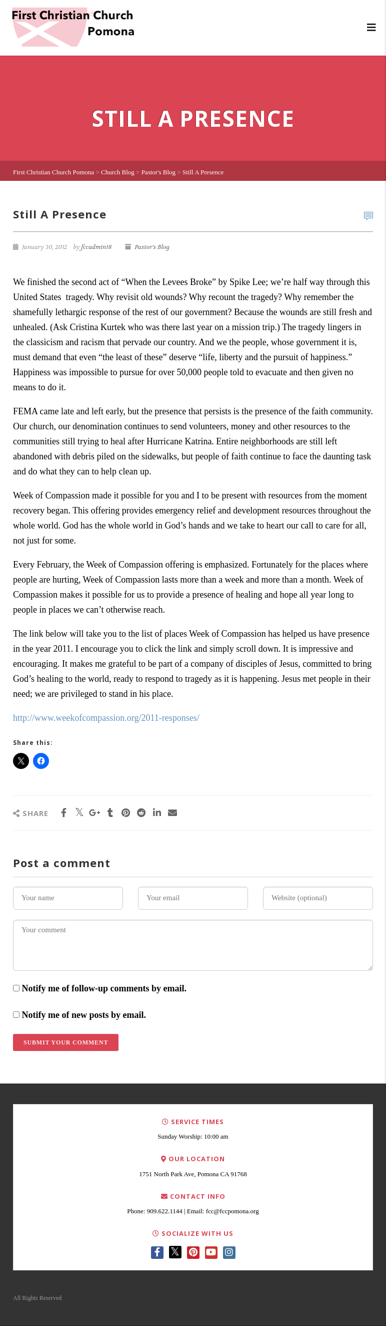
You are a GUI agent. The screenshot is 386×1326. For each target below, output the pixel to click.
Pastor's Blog (152, 247)
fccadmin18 (96, 247)
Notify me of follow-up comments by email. (104, 988)
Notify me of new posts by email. (84, 1015)
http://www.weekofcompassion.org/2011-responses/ (106, 718)
